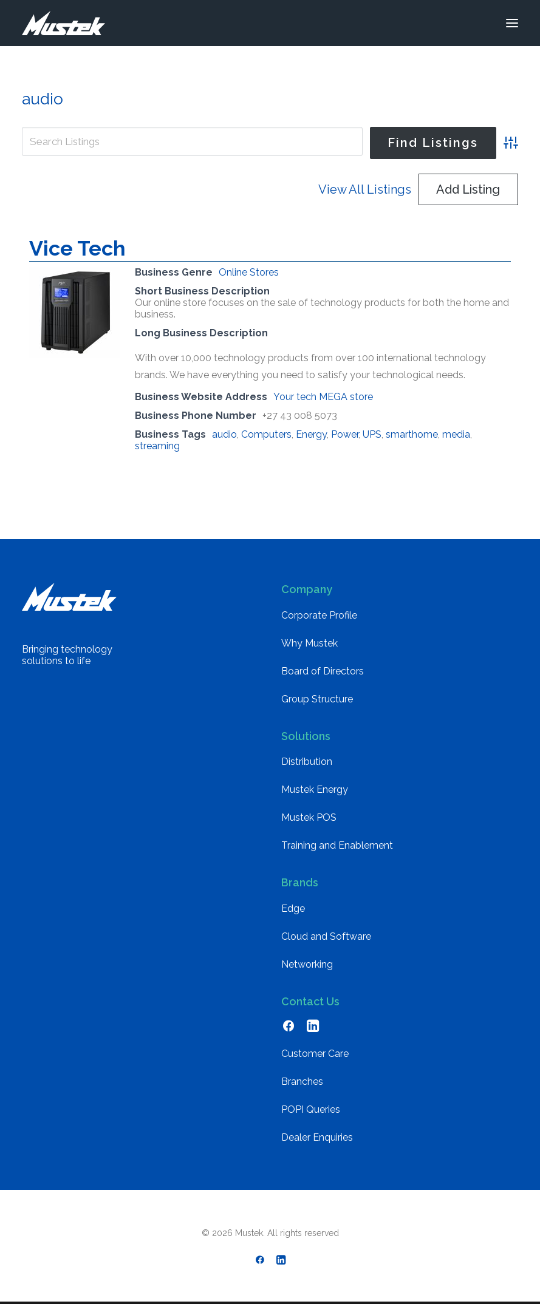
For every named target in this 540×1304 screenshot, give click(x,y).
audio (224, 434)
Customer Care (315, 1053)
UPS (372, 434)
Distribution (306, 761)
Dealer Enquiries (317, 1137)
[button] (512, 23)
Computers (266, 434)
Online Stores (249, 272)
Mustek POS (309, 817)
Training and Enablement (337, 845)
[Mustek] (63, 23)
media (456, 434)
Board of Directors (322, 671)
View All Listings (364, 189)
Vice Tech (77, 248)
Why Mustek (309, 643)
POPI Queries (310, 1109)
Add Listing (468, 189)
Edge (293, 908)
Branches (302, 1081)
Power (344, 434)
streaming (157, 446)
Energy (311, 434)
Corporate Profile (319, 615)
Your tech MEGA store (323, 396)
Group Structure (317, 699)
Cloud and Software (326, 936)
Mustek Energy (314, 789)
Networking (307, 964)
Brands (299, 882)
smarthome (412, 434)
